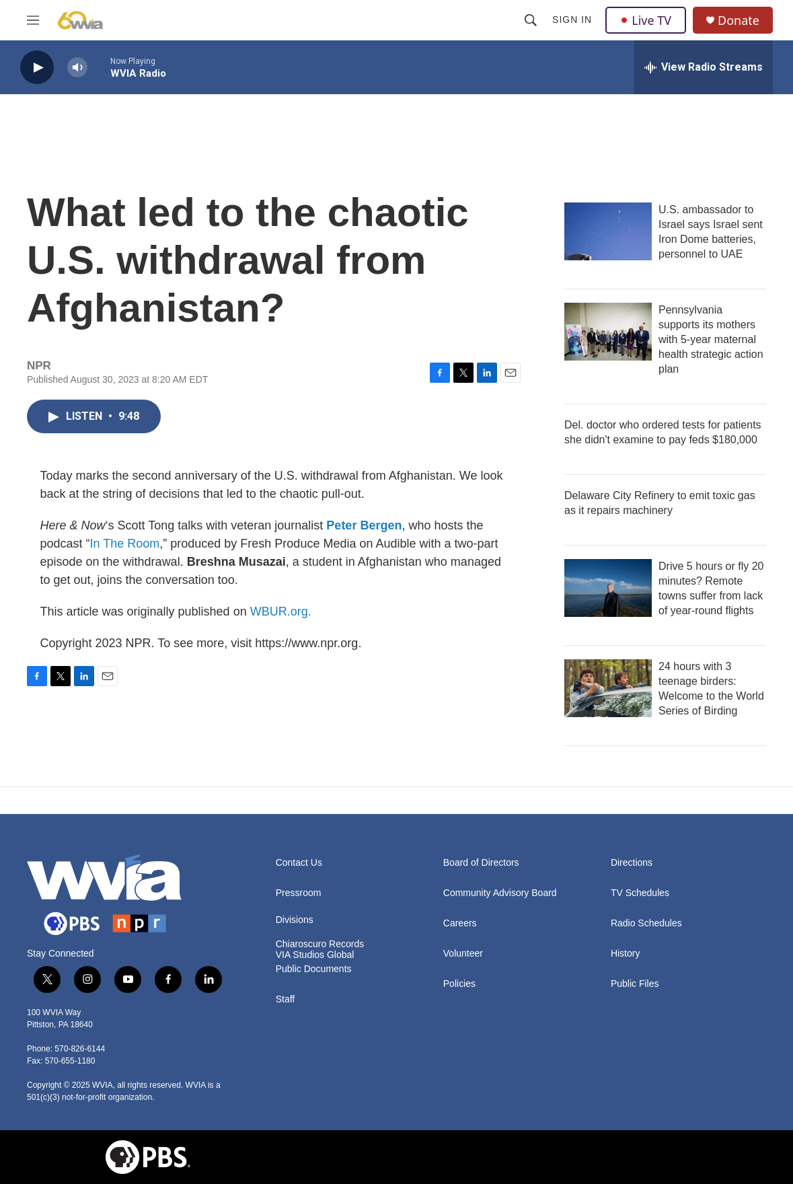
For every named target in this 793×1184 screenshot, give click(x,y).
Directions (631, 863)
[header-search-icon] (530, 20)
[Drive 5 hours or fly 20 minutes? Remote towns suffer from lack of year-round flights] (608, 588)
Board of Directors (481, 863)
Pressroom (299, 893)
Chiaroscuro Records (320, 944)
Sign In (572, 19)
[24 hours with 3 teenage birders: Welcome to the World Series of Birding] (608, 688)
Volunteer (463, 954)
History (625, 954)
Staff (285, 999)
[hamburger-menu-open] (33, 20)
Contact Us (299, 863)
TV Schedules (640, 893)
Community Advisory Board (500, 893)
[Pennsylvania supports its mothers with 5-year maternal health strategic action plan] (608, 332)
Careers (460, 923)
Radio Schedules (646, 923)
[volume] (77, 67)
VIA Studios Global (315, 955)
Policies (459, 984)
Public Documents (314, 969)
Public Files (635, 984)
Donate (738, 20)
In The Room (125, 543)
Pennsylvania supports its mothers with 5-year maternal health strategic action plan (710, 339)
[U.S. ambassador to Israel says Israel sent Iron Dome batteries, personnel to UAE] (608, 231)
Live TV (645, 20)
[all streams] (703, 67)
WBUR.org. (280, 611)
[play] (37, 67)
